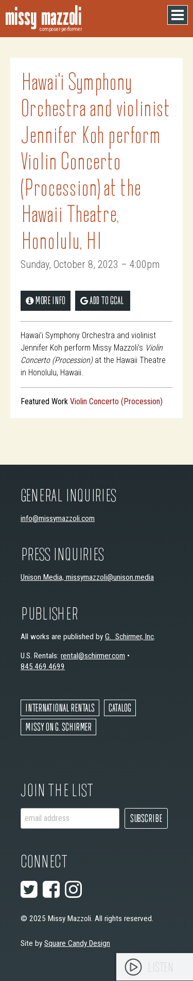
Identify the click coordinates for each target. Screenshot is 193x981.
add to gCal (102, 300)
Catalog (120, 707)
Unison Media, (43, 577)
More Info (45, 300)
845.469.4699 (43, 666)
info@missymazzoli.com (58, 518)
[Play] (133, 967)
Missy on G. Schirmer (58, 726)
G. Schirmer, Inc (129, 636)
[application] (154, 966)
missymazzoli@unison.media (110, 577)
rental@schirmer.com (93, 655)
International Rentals (60, 707)
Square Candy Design (77, 943)
